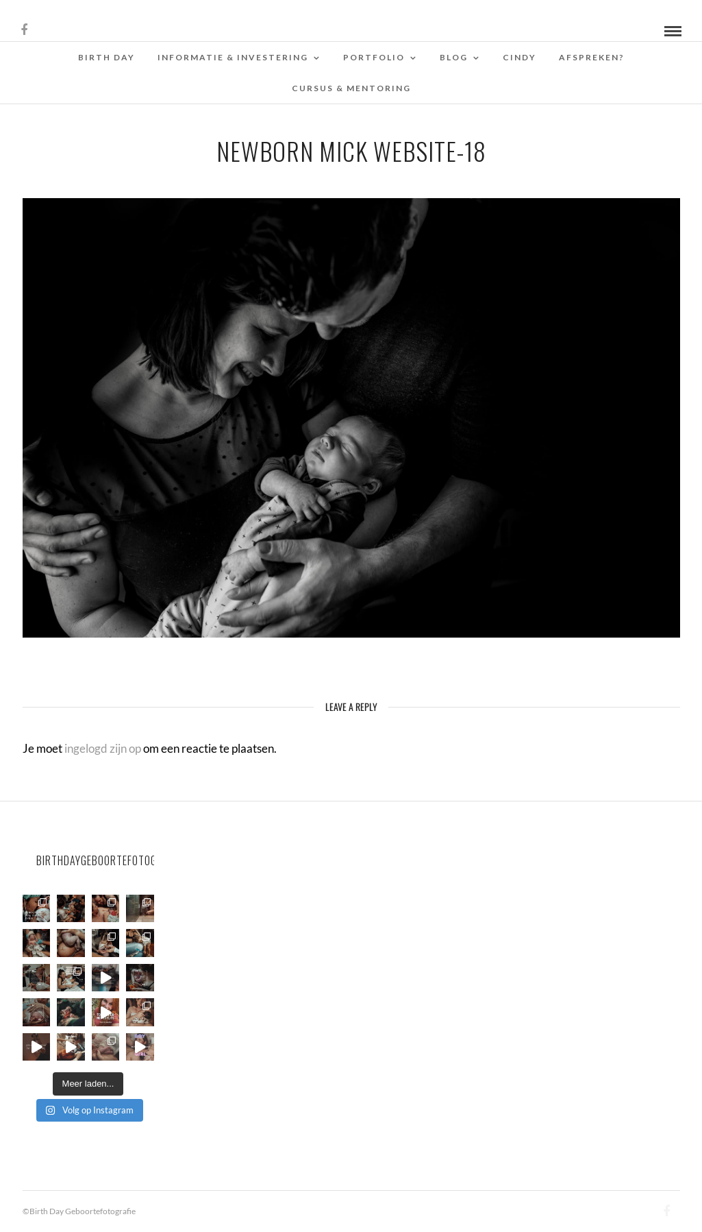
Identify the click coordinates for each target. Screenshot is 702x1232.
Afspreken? (592, 57)
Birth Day (106, 57)
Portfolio (374, 57)
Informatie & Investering (233, 57)
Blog (454, 57)
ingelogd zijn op (102, 748)
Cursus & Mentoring (351, 88)
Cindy (519, 57)
